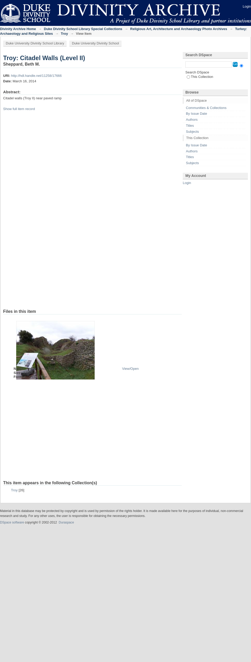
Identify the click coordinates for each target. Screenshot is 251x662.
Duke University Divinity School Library (35, 43)
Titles (190, 126)
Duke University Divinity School (95, 43)
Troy (64, 34)
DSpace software (12, 522)
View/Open (130, 369)
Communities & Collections (206, 108)
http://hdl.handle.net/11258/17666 (36, 76)
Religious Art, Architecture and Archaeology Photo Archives (178, 29)
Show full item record (19, 109)
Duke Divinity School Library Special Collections (83, 29)
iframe (120, 211)
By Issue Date (196, 114)
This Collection (200, 77)
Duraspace (66, 522)
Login (247, 6)
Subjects (192, 132)
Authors (192, 120)
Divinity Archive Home (18, 29)
